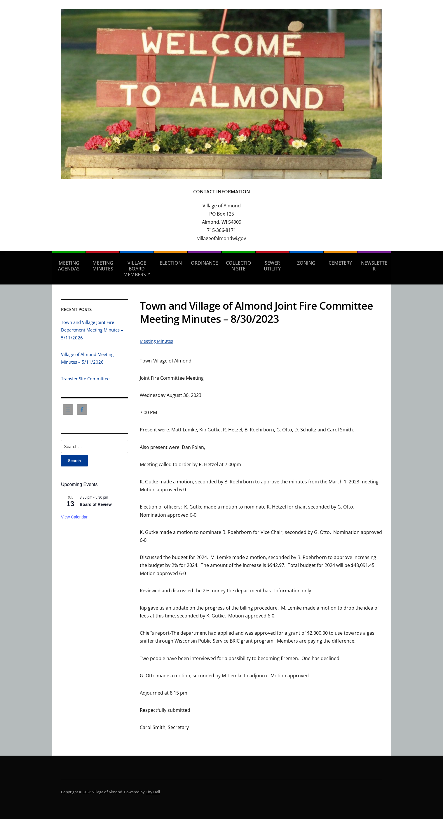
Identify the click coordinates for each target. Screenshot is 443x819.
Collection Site (238, 266)
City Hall (153, 791)
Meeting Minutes (103, 266)
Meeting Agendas (69, 266)
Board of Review (96, 504)
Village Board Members (134, 269)
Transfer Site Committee (85, 378)
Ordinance (204, 263)
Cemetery (340, 263)
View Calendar (74, 517)
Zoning (306, 263)
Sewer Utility (272, 266)
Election (171, 263)
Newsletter (374, 266)
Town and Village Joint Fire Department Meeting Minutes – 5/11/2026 (92, 330)
